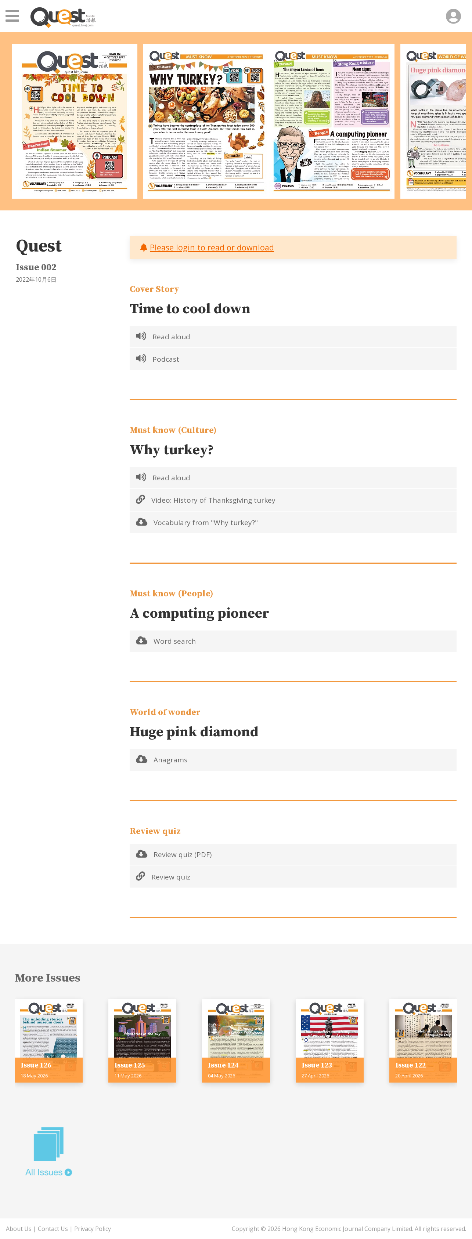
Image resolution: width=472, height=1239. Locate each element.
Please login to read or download (212, 247)
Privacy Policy (92, 1229)
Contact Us (53, 1229)
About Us (19, 1229)
